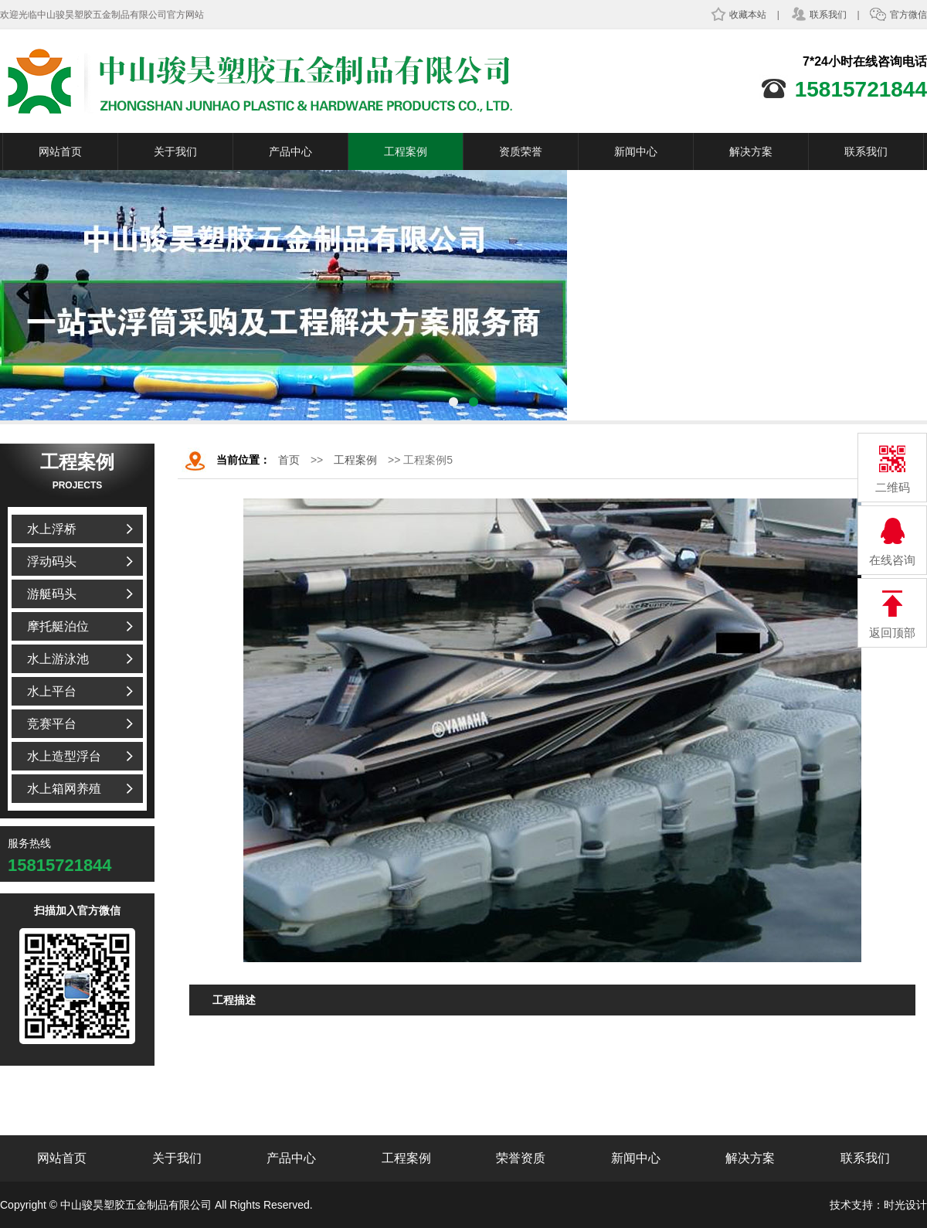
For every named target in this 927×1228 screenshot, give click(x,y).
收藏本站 (737, 14)
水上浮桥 (51, 529)
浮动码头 (51, 561)
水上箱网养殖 (64, 788)
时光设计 (905, 1205)
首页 (289, 460)
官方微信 (898, 14)
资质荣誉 (520, 151)
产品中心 (290, 151)
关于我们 (175, 151)
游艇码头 (51, 593)
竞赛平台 (51, 723)
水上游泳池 (58, 658)
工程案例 (405, 151)
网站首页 (60, 151)
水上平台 (51, 691)
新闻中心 (635, 151)
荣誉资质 (520, 1158)
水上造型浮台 (64, 756)
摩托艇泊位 (58, 626)
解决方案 (750, 151)
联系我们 (818, 14)
